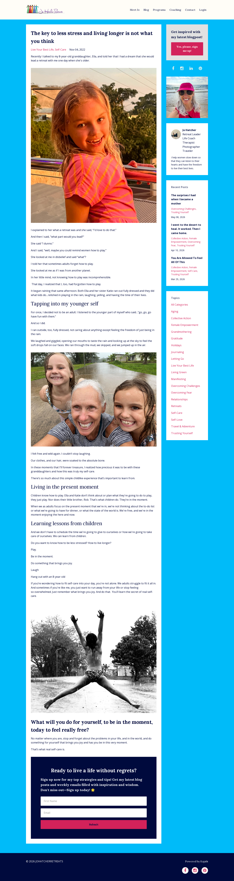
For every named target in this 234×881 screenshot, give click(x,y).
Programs (159, 9)
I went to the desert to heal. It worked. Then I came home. (186, 229)
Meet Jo (135, 9)
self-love (176, 419)
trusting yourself (180, 212)
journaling (177, 352)
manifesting (178, 379)
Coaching (175, 9)
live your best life (42, 49)
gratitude (177, 338)
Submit (93, 824)
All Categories (179, 304)
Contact (190, 9)
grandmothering (181, 332)
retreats (176, 406)
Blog (146, 9)
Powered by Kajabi (196, 861)
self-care (60, 49)
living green (179, 372)
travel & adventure (183, 426)
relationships (179, 399)
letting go (177, 359)
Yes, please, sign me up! (187, 49)
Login (202, 9)
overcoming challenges (183, 208)
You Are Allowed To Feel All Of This (186, 260)
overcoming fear (181, 392)
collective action (179, 238)
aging (174, 311)
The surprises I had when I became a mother (183, 199)
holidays (176, 345)
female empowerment (184, 240)
